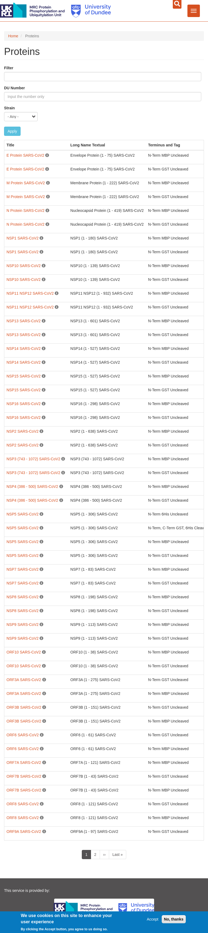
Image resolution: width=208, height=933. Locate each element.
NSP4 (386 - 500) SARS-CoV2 (32, 486)
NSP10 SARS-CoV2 (23, 266)
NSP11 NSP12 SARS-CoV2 (30, 293)
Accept (152, 920)
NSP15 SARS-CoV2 (23, 376)
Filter (8, 68)
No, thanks (174, 920)
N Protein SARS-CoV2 (25, 210)
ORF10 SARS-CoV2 (23, 652)
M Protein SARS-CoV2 (25, 183)
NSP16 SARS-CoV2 (23, 404)
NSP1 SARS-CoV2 (22, 238)
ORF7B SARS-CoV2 (23, 776)
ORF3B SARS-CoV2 (23, 707)
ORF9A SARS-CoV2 (23, 831)
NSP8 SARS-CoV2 (22, 597)
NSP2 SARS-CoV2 (22, 431)
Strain (9, 108)
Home (13, 36)
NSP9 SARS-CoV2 (22, 624)
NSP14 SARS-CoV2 (23, 348)
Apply (12, 131)
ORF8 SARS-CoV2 (22, 804)
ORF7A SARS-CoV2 (23, 762)
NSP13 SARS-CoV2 (23, 321)
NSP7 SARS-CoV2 (22, 569)
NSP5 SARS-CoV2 (22, 514)
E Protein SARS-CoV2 (25, 155)
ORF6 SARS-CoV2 (22, 735)
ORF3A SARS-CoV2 (23, 680)
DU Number (14, 88)
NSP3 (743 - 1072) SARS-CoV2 (33, 459)
